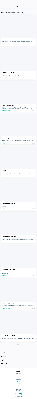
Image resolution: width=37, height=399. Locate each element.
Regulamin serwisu (18, 379)
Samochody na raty (5, 363)
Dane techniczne (4, 352)
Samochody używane (18, 389)
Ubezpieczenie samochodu (6, 364)
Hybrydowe (3, 359)
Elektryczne (3, 360)
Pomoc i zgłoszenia (18, 373)
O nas (18, 374)
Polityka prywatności (18, 378)
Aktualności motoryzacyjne (6, 350)
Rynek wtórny (4, 356)
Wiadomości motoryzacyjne (18, 385)
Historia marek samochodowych (6, 353)
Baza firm (18, 388)
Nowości (3, 357)
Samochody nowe (18, 390)
